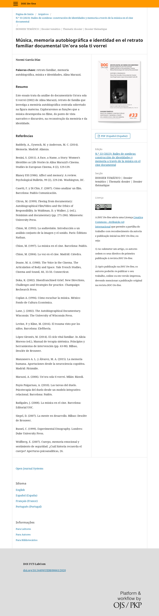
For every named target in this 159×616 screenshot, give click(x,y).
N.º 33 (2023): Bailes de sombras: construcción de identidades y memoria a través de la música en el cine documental (74, 19)
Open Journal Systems (29, 468)
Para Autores (23, 534)
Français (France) (27, 501)
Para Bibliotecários (26, 540)
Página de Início (25, 14)
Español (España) (26, 495)
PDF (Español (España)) (114, 136)
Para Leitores (23, 529)
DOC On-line (28, 3)
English (20, 490)
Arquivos (43, 14)
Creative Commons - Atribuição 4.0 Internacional (119, 222)
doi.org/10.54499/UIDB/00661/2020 (44, 570)
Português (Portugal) (29, 506)
